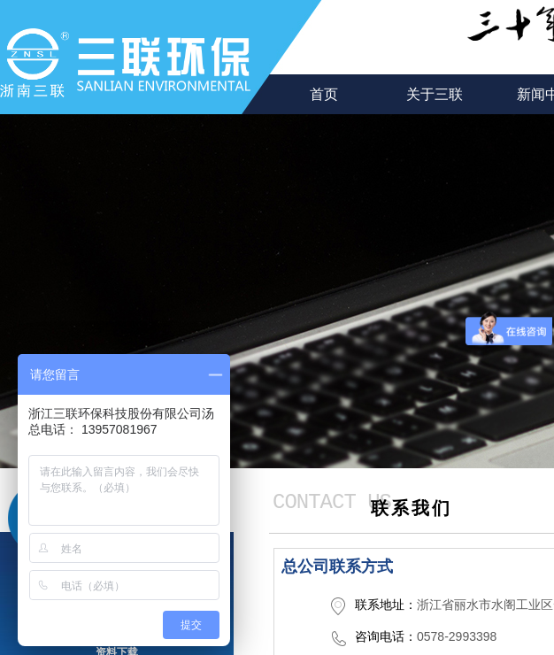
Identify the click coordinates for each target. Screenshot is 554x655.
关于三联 (434, 94)
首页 (324, 94)
